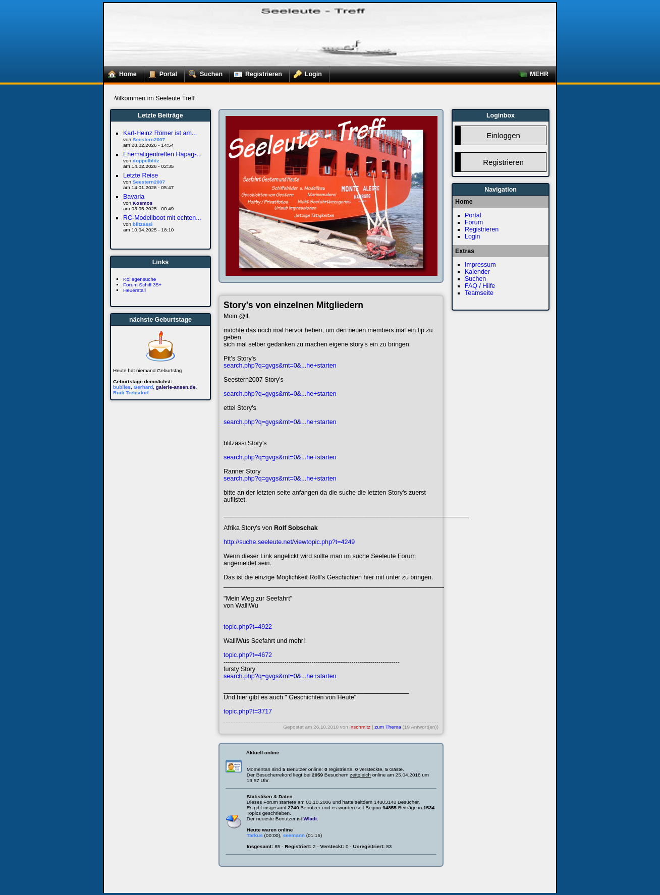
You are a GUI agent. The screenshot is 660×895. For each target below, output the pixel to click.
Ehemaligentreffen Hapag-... (162, 154)
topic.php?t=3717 (248, 711)
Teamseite (479, 292)
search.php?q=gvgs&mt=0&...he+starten (280, 365)
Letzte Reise (140, 175)
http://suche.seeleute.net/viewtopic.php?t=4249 (289, 542)
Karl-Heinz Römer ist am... (160, 133)
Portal (160, 72)
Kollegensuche (139, 279)
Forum (474, 222)
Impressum (480, 264)
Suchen (204, 72)
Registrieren (256, 72)
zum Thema (387, 727)
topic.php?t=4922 (248, 626)
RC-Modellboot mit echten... (162, 217)
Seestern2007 (149, 139)
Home (120, 72)
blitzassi (142, 224)
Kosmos (142, 203)
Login (306, 72)
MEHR (531, 72)
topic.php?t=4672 (248, 655)
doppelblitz (146, 160)
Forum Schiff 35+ (142, 284)
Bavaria (133, 196)
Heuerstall (134, 290)
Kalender (477, 271)
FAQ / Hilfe (480, 285)
